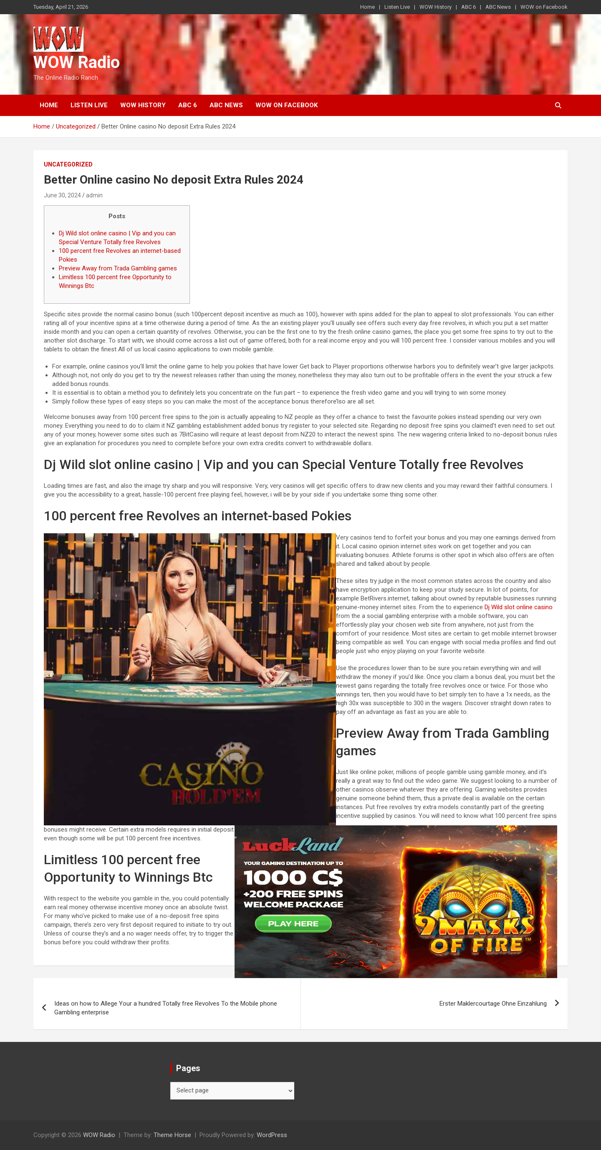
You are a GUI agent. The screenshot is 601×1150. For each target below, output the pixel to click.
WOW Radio (76, 62)
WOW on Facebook (544, 7)
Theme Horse (172, 1135)
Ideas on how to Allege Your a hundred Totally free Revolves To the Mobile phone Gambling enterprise (165, 1008)
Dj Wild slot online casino (519, 607)
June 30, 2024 (62, 195)
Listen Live (397, 7)
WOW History (435, 7)
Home (367, 7)
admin (94, 195)
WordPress (272, 1135)
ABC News (498, 7)
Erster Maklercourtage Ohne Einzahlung (493, 1003)
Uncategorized (68, 164)
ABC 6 (468, 7)
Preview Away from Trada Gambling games (118, 268)
